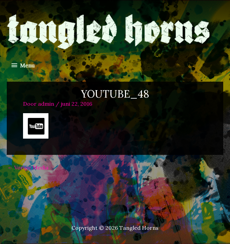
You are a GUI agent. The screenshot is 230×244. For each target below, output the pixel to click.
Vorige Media (27, 167)
